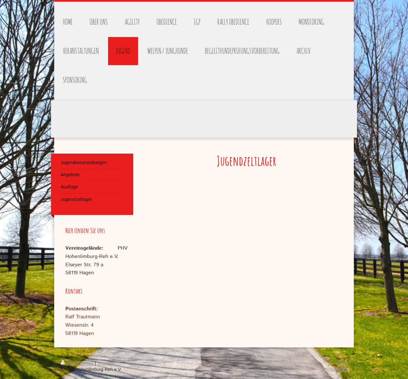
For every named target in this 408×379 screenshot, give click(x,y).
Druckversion (78, 363)
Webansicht (335, 369)
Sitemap (105, 363)
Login (342, 363)
